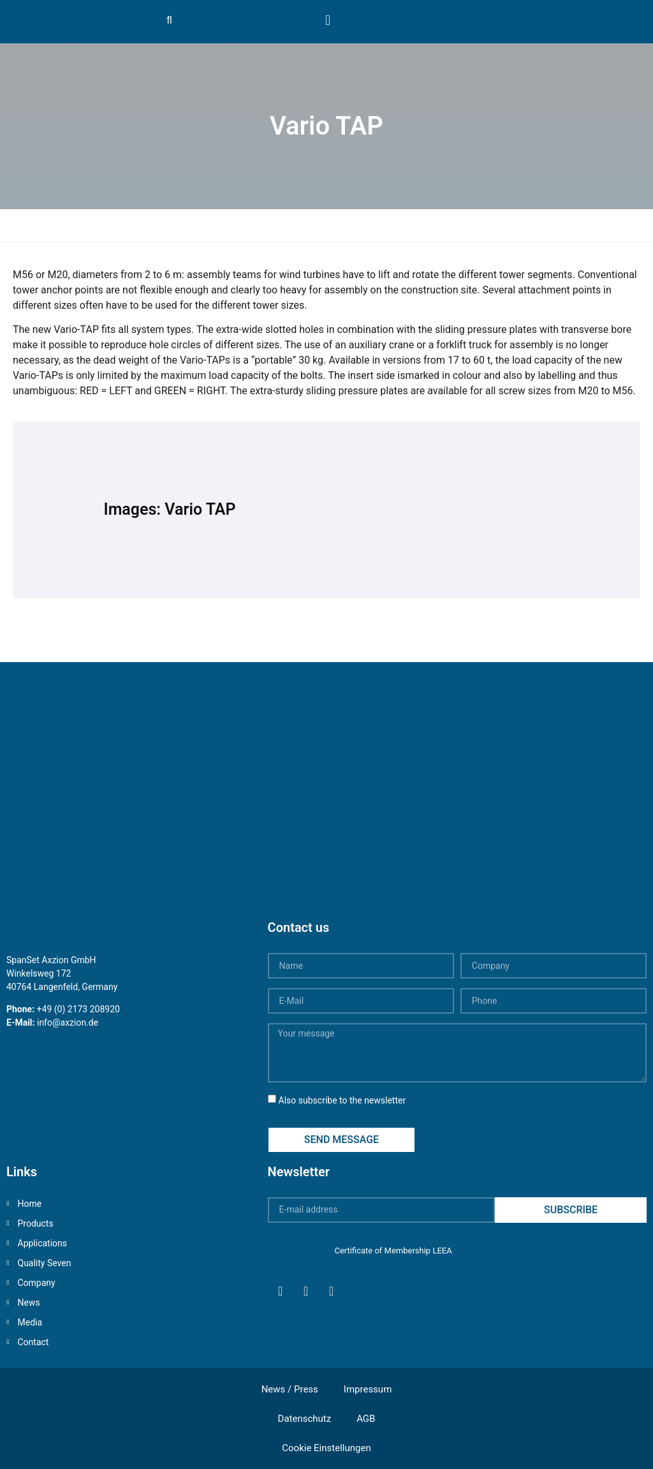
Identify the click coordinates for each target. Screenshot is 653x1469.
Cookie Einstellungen (326, 1448)
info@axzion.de (67, 1022)
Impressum (368, 1389)
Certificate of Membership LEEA (392, 1250)
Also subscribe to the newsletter (342, 1100)
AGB (365, 1418)
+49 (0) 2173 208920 (78, 1009)
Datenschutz (305, 1418)
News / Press (289, 1389)
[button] (327, 20)
